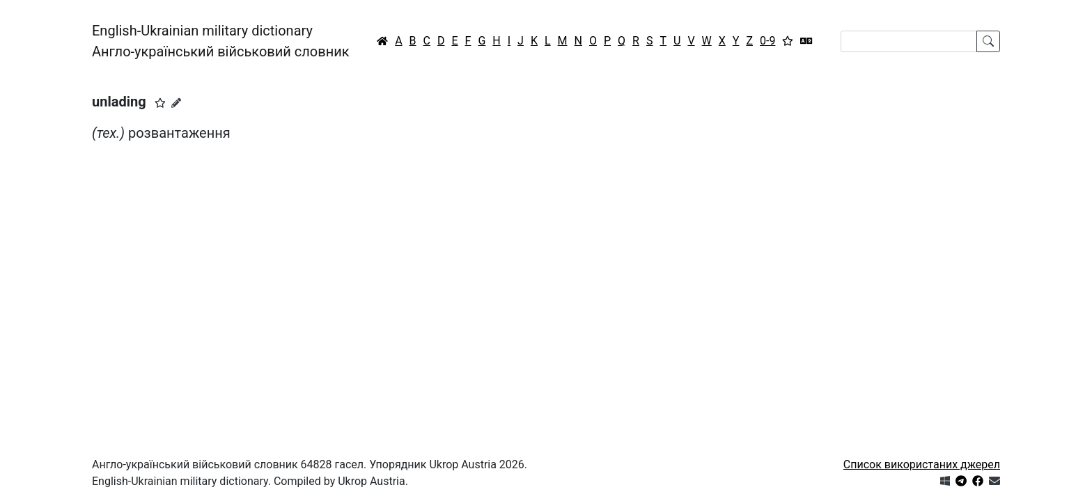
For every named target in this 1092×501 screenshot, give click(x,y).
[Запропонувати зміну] (176, 103)
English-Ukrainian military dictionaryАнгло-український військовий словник (221, 41)
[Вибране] (788, 41)
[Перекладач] (806, 41)
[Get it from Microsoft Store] (945, 481)
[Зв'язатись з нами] (994, 481)
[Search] (909, 41)
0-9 (767, 40)
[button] (160, 103)
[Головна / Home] (382, 41)
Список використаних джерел (921, 464)
